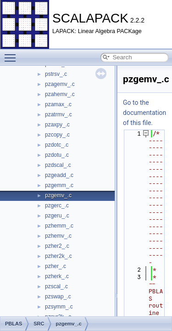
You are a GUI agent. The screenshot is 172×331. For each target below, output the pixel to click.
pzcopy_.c (57, 134)
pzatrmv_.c (58, 114)
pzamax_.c (58, 104)
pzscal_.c (56, 286)
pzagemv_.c (60, 84)
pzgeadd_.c (59, 175)
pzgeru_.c (57, 215)
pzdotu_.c (57, 155)
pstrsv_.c (56, 74)
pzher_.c (55, 266)
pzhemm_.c (59, 226)
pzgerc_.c (57, 205)
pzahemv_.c (60, 94)
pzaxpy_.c (57, 124)
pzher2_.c (57, 246)
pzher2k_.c (58, 256)
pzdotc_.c (56, 145)
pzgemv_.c (58, 195)
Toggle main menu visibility (12, 53)
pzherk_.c (57, 276)
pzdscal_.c (58, 165)
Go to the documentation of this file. (144, 112)
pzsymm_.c (59, 306)
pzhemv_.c (58, 236)
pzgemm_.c (59, 185)
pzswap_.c (58, 296)
